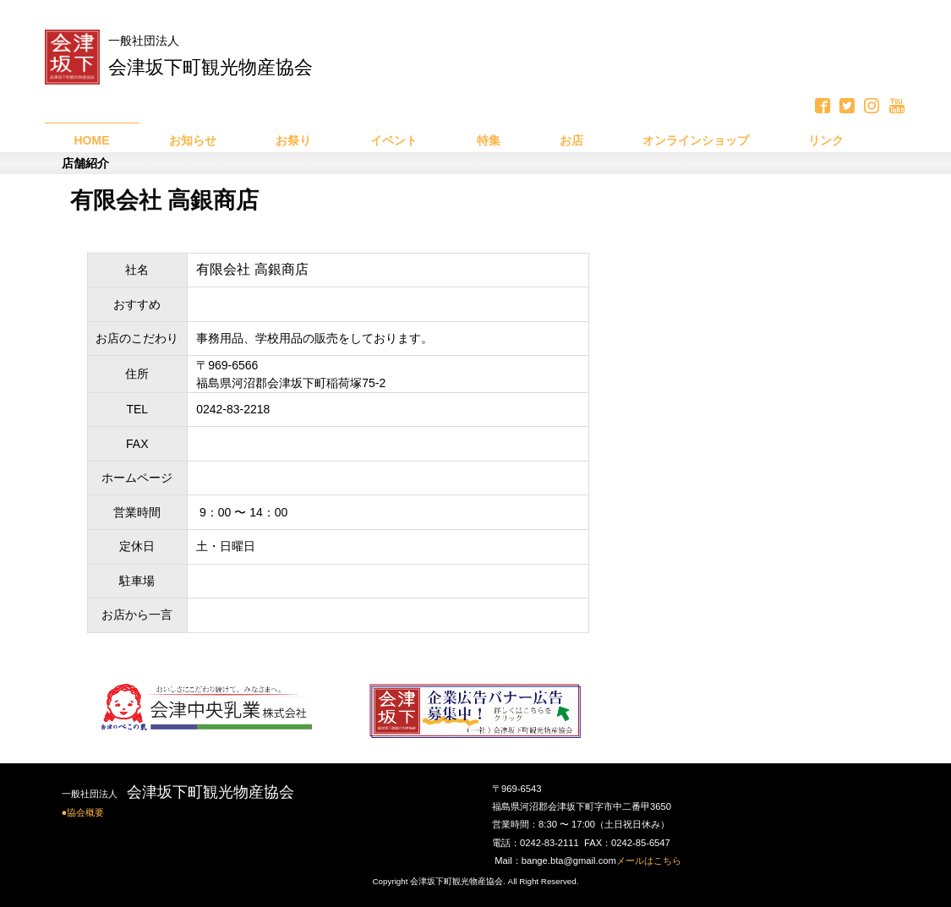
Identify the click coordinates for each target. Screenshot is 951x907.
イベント (394, 140)
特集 (488, 140)
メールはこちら (648, 860)
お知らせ (192, 140)
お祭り (293, 140)
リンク (826, 140)
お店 (571, 140)
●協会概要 (83, 812)
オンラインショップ (695, 140)
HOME (92, 140)
